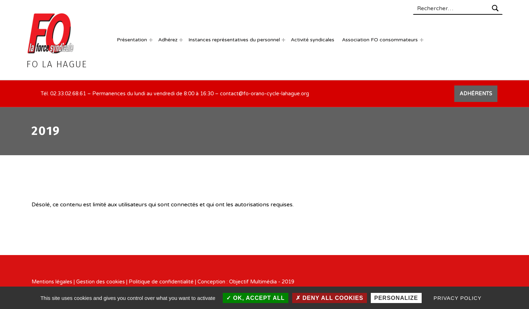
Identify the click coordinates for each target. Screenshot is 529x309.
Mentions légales (52, 282)
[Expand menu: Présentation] (151, 40)
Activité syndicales (312, 40)
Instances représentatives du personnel (234, 40)
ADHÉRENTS (476, 94)
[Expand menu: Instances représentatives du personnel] (283, 40)
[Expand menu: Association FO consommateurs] (421, 40)
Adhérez (168, 40)
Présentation (132, 40)
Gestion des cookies (100, 282)
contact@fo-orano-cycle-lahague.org (264, 94)
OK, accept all (255, 298)
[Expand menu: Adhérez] (181, 40)
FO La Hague (56, 64)
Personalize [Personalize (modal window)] (396, 298)
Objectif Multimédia (253, 282)
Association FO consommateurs (380, 40)
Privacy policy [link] (458, 298)
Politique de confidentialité (161, 282)
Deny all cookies (329, 298)
